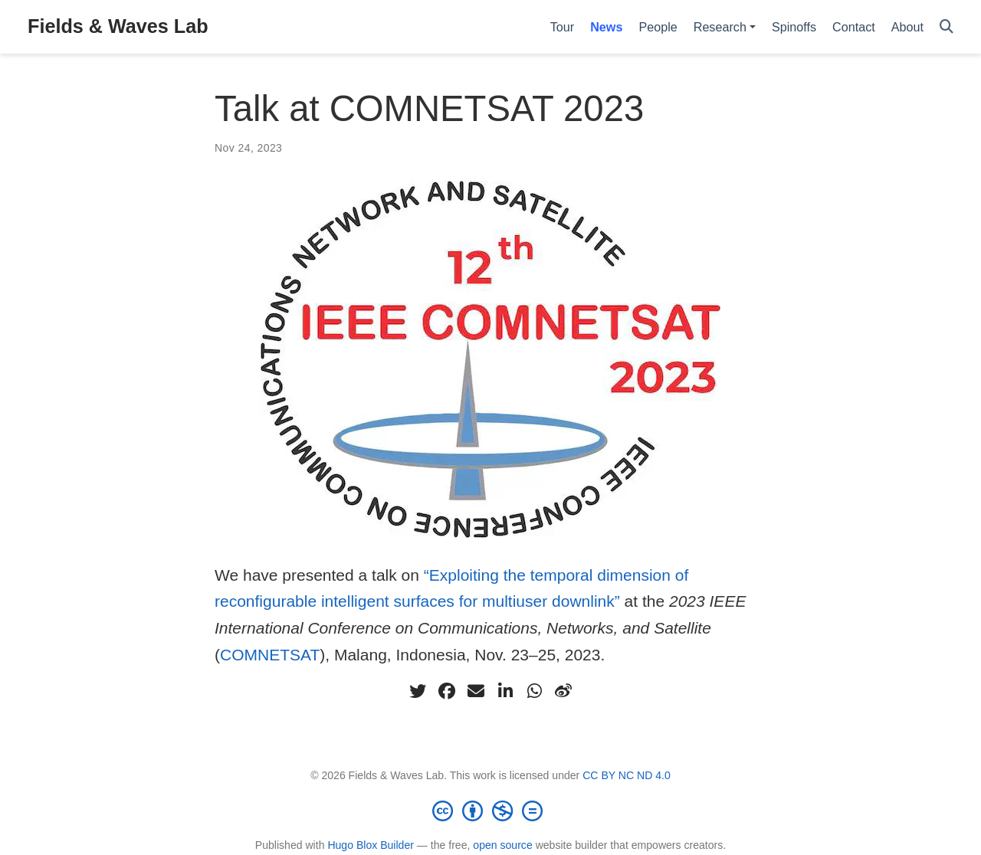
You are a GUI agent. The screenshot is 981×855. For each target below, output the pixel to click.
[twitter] (417, 691)
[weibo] (563, 691)
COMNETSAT (270, 654)
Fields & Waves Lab (118, 26)
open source (502, 845)
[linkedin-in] (505, 691)
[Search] (946, 27)
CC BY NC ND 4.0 (626, 775)
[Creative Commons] (490, 811)
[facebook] (446, 691)
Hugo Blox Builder (370, 845)
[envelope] (475, 691)
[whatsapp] (534, 691)
